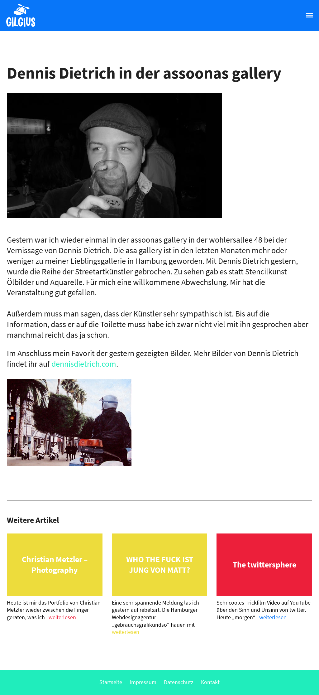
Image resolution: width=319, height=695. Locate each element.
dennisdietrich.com (83, 364)
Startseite (110, 682)
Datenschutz (178, 682)
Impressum (143, 682)
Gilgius (17, 26)
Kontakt (210, 682)
